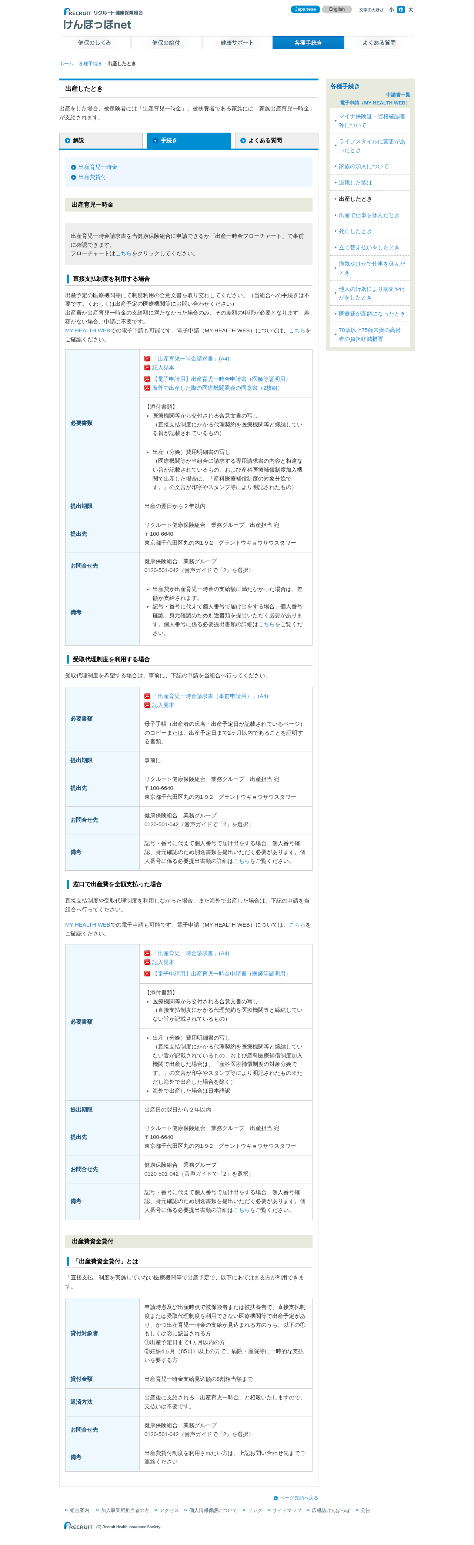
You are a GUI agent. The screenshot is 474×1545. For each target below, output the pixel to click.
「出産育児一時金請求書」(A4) (190, 359)
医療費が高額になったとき (372, 314)
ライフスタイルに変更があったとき (372, 146)
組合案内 (79, 1510)
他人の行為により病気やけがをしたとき (372, 293)
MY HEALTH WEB (87, 330)
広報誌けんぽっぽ (331, 1510)
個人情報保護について (213, 1510)
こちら (123, 253)
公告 (365, 1510)
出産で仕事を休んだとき (369, 215)
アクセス (169, 1510)
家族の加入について (364, 166)
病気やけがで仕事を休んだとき (372, 268)
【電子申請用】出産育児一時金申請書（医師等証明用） (221, 379)
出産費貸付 (92, 177)
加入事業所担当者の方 (125, 1510)
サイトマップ (287, 1510)
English (337, 9)
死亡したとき (355, 231)
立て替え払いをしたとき (369, 247)
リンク (255, 1510)
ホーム (66, 63)
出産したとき (355, 199)
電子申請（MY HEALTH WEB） (375, 103)
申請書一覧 (398, 94)
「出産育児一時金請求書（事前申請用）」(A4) (210, 696)
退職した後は (355, 183)
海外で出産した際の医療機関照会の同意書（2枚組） (217, 388)
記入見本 (163, 368)
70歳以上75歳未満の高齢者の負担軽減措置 (370, 334)
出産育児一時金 (98, 167)
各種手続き (91, 63)
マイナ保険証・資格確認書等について (372, 120)
